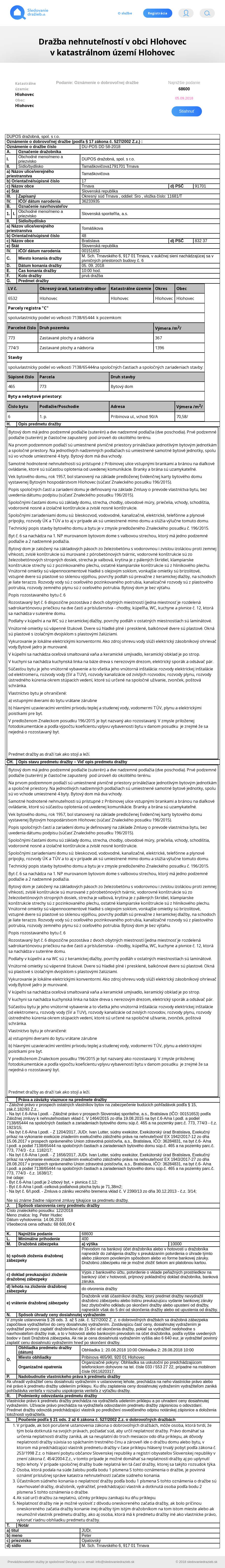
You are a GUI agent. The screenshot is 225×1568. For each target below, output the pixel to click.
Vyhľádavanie (207, 14)
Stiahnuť (186, 111)
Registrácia (157, 13)
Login (186, 14)
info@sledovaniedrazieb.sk (115, 1561)
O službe (125, 13)
